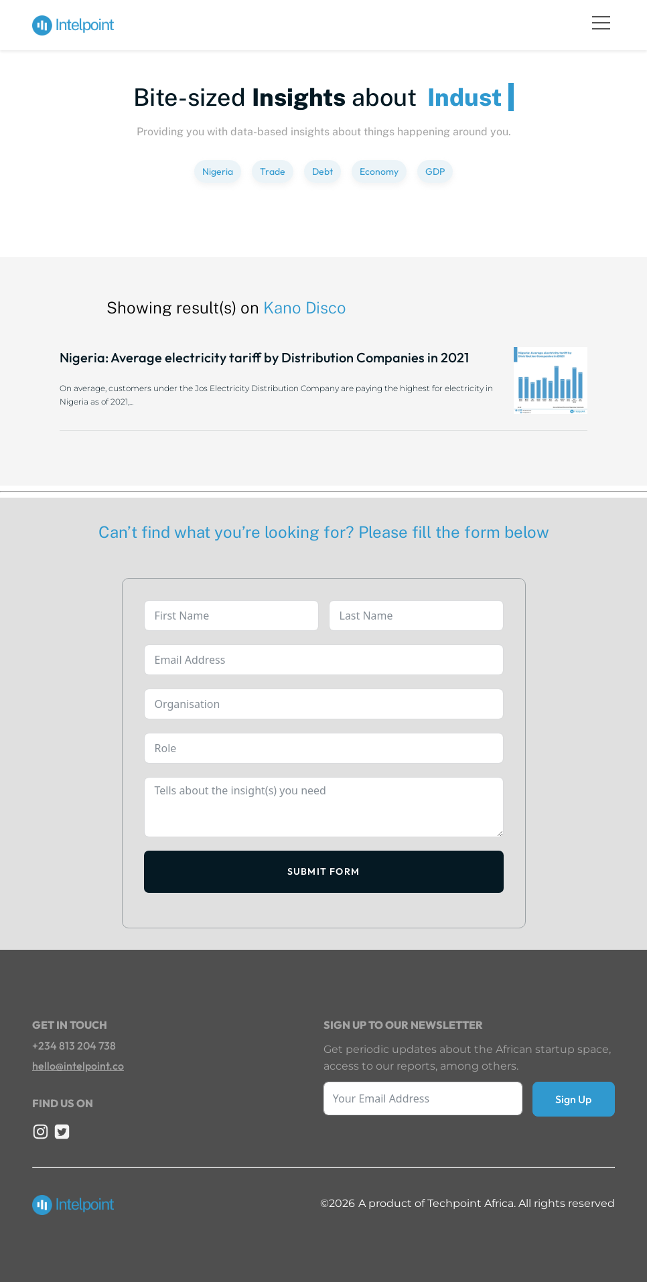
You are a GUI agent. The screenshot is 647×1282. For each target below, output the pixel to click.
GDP (435, 171)
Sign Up (573, 1099)
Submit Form (323, 871)
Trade (272, 171)
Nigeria (217, 171)
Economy (379, 171)
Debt (322, 171)
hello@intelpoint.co (78, 1065)
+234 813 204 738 (74, 1045)
